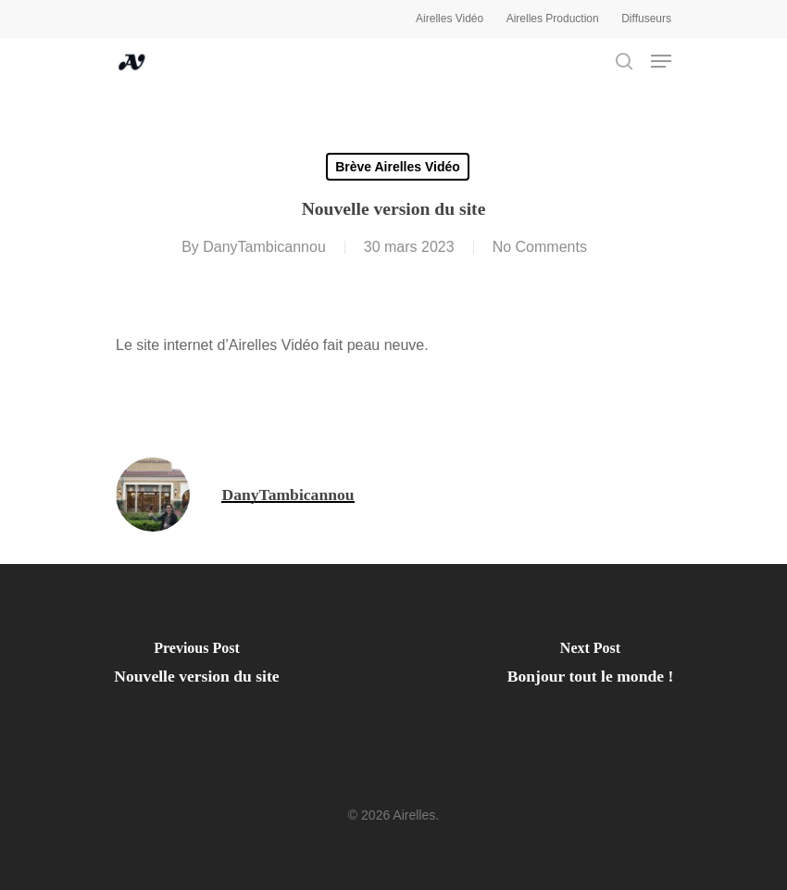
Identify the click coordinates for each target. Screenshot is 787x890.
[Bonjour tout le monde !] (590, 668)
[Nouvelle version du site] (197, 668)
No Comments (540, 247)
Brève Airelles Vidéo (397, 166)
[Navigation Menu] (661, 61)
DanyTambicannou (264, 247)
